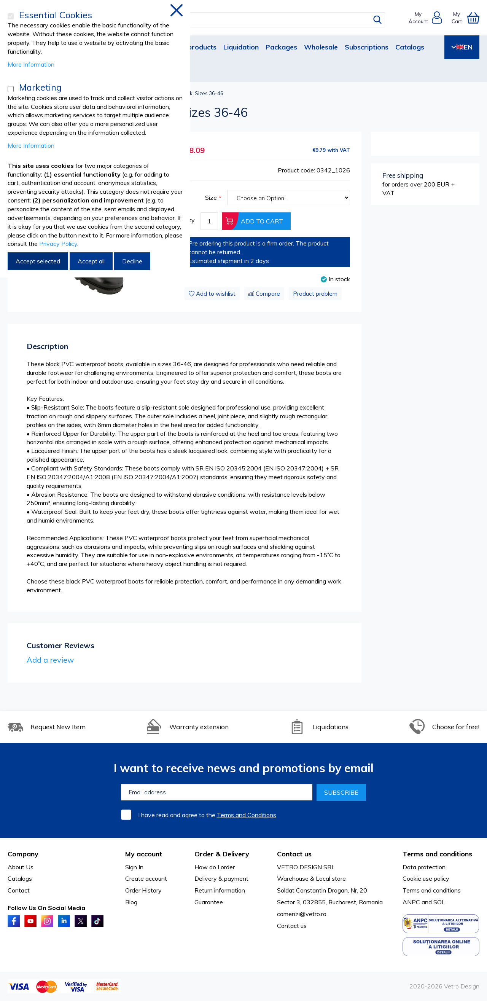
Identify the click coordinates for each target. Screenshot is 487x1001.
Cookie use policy (426, 878)
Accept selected (38, 261)
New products (193, 47)
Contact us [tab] (294, 854)
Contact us (292, 925)
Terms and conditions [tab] (437, 854)
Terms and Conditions (246, 815)
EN (462, 47)
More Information (31, 64)
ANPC (411, 902)
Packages (281, 47)
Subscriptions (366, 47)
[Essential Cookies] (11, 16)
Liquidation (241, 47)
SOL (439, 902)
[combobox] (250, 19)
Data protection (424, 867)
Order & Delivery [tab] (221, 854)
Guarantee (208, 902)
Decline (132, 261)
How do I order (214, 867)
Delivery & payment (221, 878)
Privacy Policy (58, 243)
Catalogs (409, 47)
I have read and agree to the (207, 815)
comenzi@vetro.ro (301, 914)
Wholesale (321, 47)
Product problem (315, 293)
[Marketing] (11, 89)
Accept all (91, 261)
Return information (219, 890)
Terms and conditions (432, 890)
